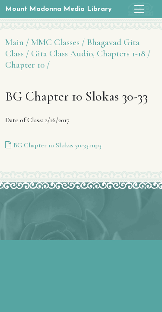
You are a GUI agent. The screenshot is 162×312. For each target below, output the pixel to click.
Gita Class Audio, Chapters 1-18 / (90, 53)
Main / (17, 42)
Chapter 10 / (27, 64)
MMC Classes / (58, 42)
